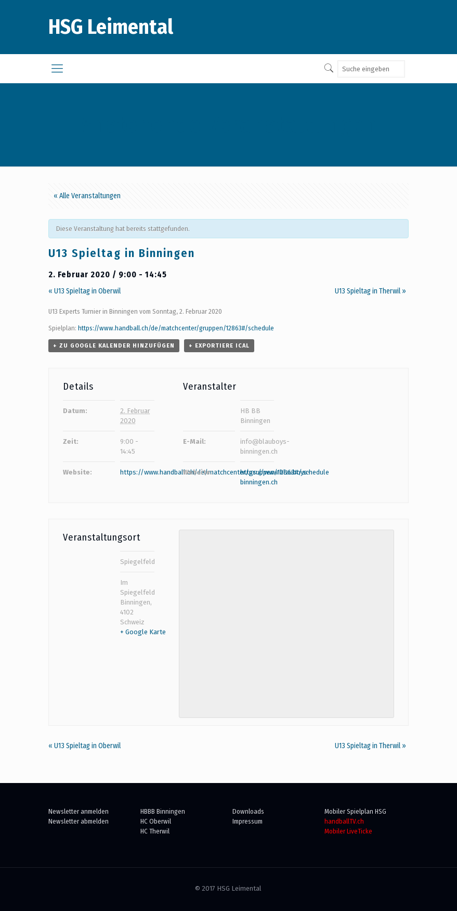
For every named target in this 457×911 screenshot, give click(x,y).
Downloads (248, 811)
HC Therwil (154, 831)
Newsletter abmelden (78, 821)
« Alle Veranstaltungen (87, 195)
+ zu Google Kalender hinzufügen (114, 345)
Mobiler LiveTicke (348, 831)
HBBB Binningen (162, 811)
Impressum (247, 821)
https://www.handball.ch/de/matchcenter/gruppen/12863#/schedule (176, 328)
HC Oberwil (155, 821)
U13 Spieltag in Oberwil (84, 291)
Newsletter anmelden (78, 811)
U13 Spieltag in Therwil (370, 291)
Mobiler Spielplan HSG (355, 811)
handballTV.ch (344, 821)
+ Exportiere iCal (219, 345)
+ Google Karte (143, 632)
